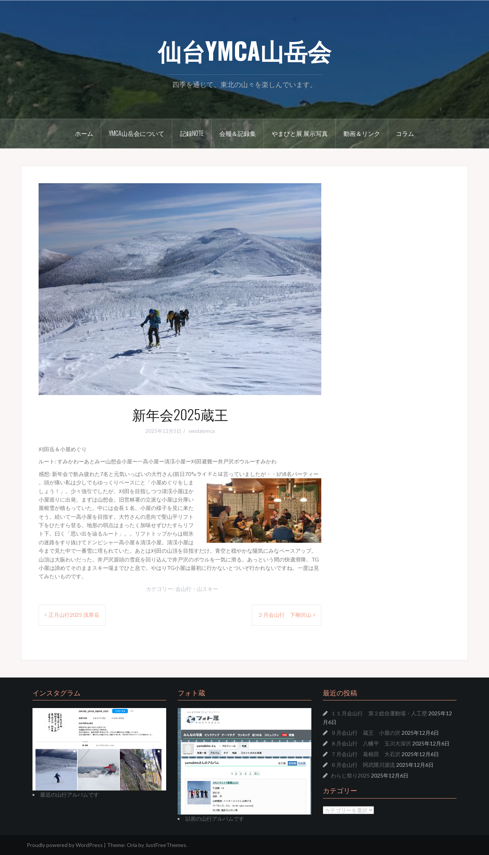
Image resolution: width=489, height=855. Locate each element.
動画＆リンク (361, 133)
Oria (132, 845)
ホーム (84, 133)
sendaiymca (201, 431)
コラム (405, 133)
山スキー (207, 589)
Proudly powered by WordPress (65, 845)
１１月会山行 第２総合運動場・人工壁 (379, 713)
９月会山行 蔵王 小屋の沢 (365, 732)
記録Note (192, 133)
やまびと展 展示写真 (300, 133)
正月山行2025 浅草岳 (74, 614)
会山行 (183, 589)
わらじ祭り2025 (350, 775)
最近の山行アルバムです (69, 794)
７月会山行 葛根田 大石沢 (365, 754)
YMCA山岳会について (136, 133)
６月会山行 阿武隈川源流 (363, 764)
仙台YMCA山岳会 (244, 50)
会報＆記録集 (237, 133)
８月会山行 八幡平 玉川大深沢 (371, 743)
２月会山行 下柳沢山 (284, 614)
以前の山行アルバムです (214, 818)
